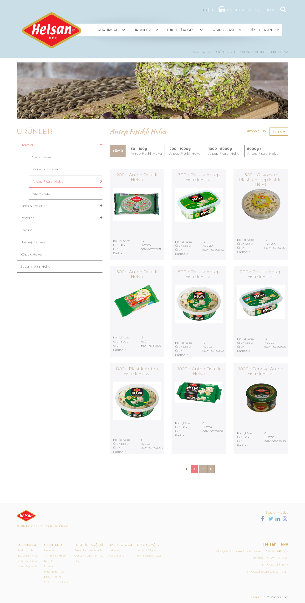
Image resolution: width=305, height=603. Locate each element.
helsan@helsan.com (273, 571)
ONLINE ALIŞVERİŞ (243, 10)
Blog (77, 561)
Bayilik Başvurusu (149, 555)
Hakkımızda (25, 550)
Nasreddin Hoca (27, 555)
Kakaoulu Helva (45, 169)
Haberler (114, 550)
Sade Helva (41, 157)
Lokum (26, 230)
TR (205, 10)
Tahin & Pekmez (33, 206)
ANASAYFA (201, 52)
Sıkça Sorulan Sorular (89, 550)
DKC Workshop (275, 597)
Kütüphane (116, 555)
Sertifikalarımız (27, 561)
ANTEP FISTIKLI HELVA (271, 52)
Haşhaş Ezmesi (33, 242)
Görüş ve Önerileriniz (88, 555)
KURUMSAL (108, 30)
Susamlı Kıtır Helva (35, 266)
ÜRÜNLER (142, 30)
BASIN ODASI (222, 30)
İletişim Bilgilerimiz (150, 550)
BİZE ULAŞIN (260, 30)
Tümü (279, 131)
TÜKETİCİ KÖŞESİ (180, 30)
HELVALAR (242, 52)
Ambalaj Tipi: (257, 131)
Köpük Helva (31, 254)
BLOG (270, 10)
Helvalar (26, 145)
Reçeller (27, 218)
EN (212, 10)
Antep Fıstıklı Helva (47, 181)
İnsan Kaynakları (28, 566)
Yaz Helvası (41, 193)
